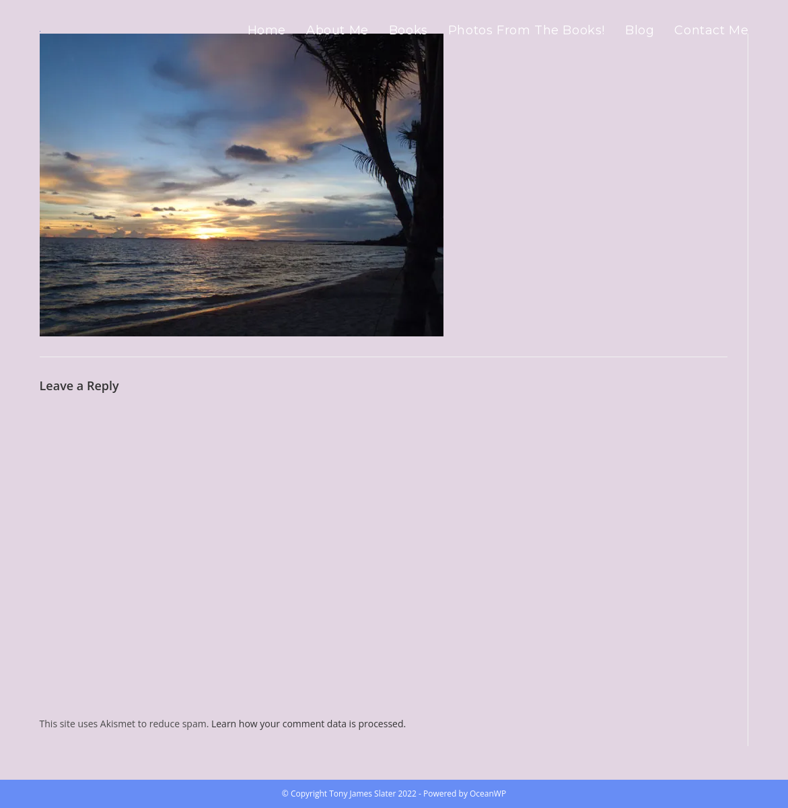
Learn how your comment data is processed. (308, 723)
